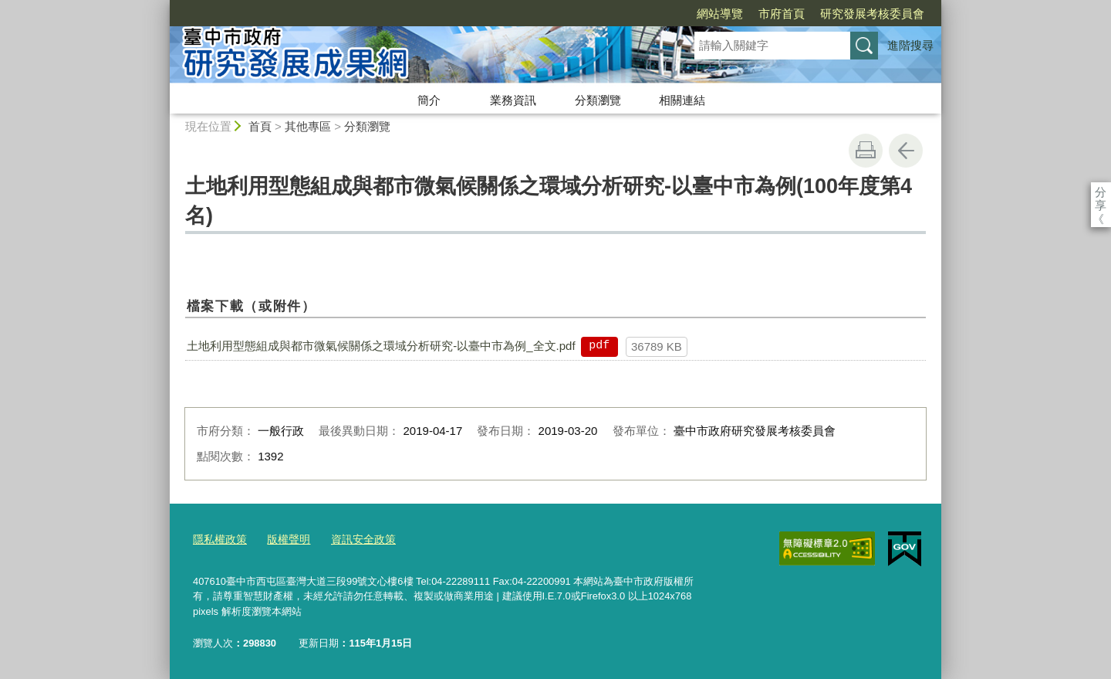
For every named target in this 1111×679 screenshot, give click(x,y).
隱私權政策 (218, 539)
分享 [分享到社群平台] (1100, 192)
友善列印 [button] (866, 151)
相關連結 (682, 100)
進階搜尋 (910, 45)
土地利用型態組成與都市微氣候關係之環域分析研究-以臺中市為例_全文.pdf (381, 345)
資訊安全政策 (354, 539)
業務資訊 (513, 100)
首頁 (260, 126)
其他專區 (308, 126)
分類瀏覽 (598, 100)
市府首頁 (693, 13)
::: (163, 6)
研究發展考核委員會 (783, 13)
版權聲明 (283, 539)
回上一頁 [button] (906, 151)
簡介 (429, 100)
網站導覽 (631, 13)
